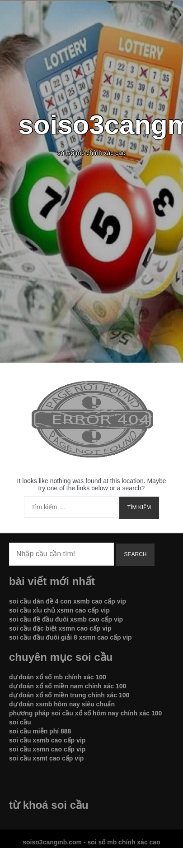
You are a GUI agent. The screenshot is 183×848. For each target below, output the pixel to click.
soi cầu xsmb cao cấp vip (47, 740)
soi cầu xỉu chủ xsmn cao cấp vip (59, 610)
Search (135, 554)
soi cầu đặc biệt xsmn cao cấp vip (60, 628)
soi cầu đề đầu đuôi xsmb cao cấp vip (66, 619)
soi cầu (20, 722)
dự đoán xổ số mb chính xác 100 (57, 677)
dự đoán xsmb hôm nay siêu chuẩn (62, 704)
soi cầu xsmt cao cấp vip (46, 758)
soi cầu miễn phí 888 (40, 731)
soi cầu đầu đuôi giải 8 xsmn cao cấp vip (70, 637)
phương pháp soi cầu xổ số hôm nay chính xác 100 (85, 713)
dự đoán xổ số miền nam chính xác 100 (67, 686)
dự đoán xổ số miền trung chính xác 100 (69, 695)
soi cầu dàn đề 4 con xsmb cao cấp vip (67, 601)
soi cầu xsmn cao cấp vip (47, 749)
